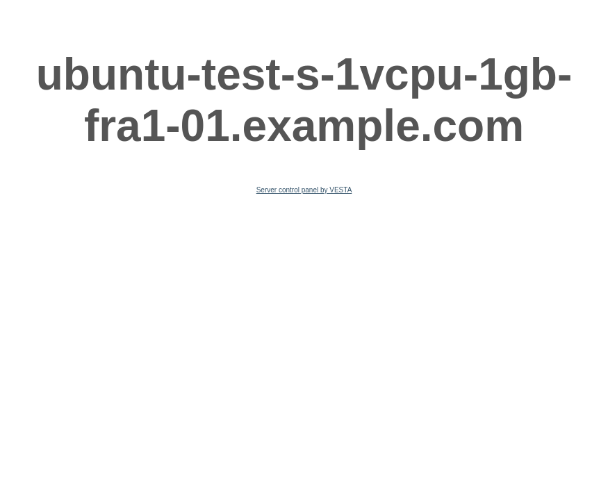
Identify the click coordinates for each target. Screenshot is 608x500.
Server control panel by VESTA (304, 190)
